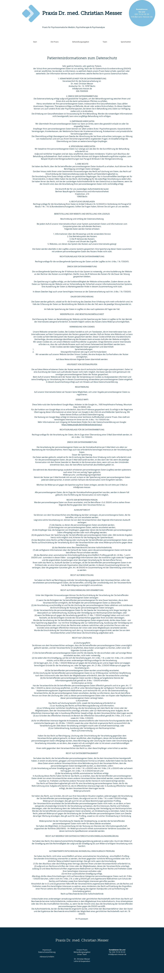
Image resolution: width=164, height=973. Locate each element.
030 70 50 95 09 (142, 14)
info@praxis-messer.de (82, 88)
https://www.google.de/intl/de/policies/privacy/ (82, 424)
